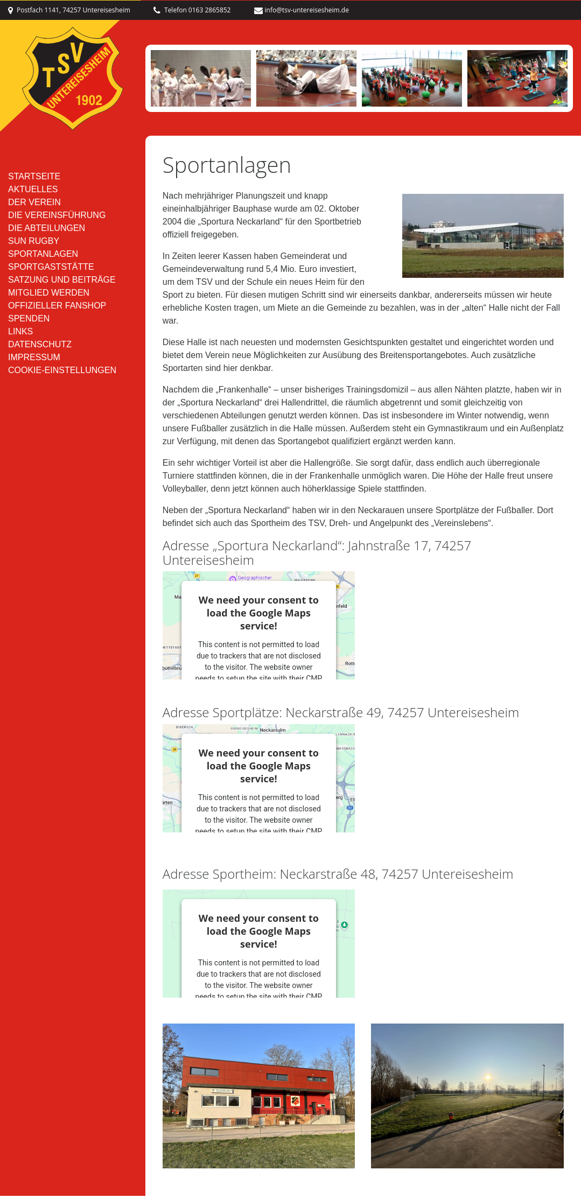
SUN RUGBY (33, 245)
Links (20, 335)
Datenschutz (40, 348)
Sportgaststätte (51, 271)
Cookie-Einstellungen (62, 374)
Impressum (34, 361)
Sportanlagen (43, 258)
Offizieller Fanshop (57, 309)
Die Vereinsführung (57, 219)
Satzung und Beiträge (62, 284)
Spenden (29, 322)
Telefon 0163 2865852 (192, 9)
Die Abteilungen (46, 232)
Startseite (34, 180)
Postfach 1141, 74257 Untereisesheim (69, 9)
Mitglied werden (48, 297)
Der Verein (34, 206)
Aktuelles (33, 193)
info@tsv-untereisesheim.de (301, 9)
